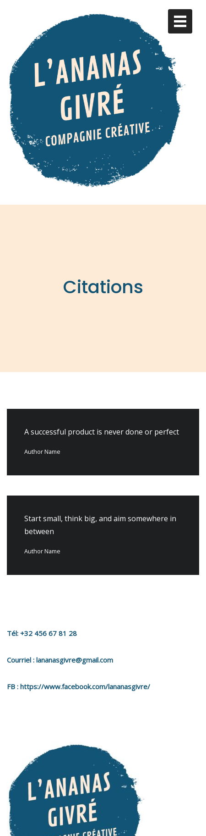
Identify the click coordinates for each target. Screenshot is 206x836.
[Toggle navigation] (180, 21)
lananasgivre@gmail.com (74, 647)
